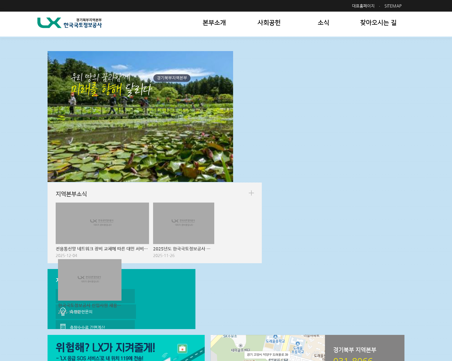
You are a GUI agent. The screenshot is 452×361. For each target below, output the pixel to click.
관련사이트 (312, 313)
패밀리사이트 (368, 313)
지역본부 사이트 (263, 313)
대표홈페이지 (364, 5)
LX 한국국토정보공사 (80, 26)
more (395, 65)
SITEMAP (394, 5)
